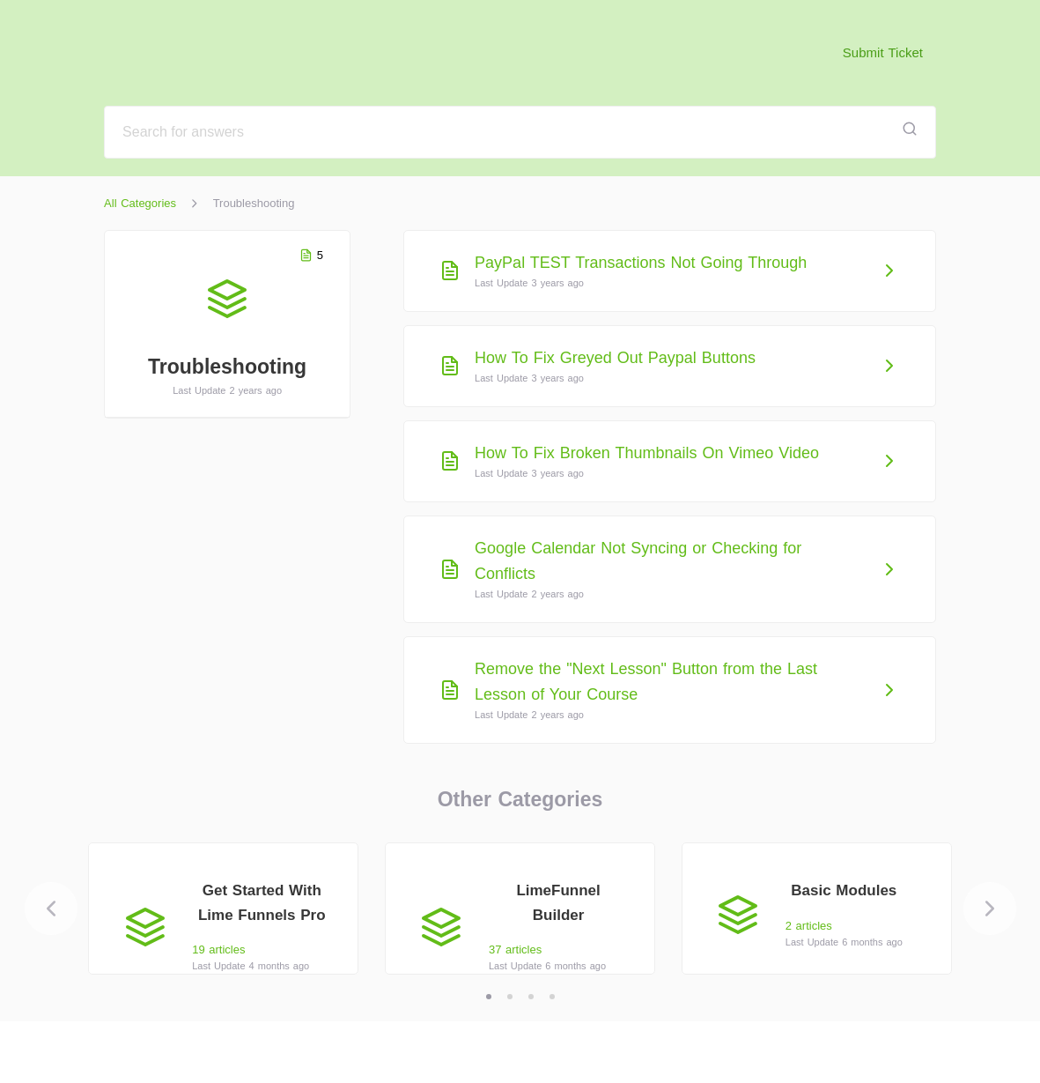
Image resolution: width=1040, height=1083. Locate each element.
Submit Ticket (883, 52)
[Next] (989, 908)
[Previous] (51, 908)
